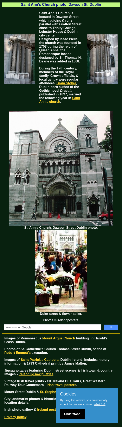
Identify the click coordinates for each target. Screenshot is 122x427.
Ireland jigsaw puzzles (36, 374)
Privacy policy (15, 417)
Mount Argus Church (58, 338)
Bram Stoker (66, 83)
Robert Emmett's (17, 352)
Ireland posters (49, 409)
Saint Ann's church (59, 99)
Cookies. (69, 394)
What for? (99, 404)
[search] (52, 327)
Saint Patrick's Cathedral (40, 359)
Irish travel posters (61, 385)
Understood (72, 414)
